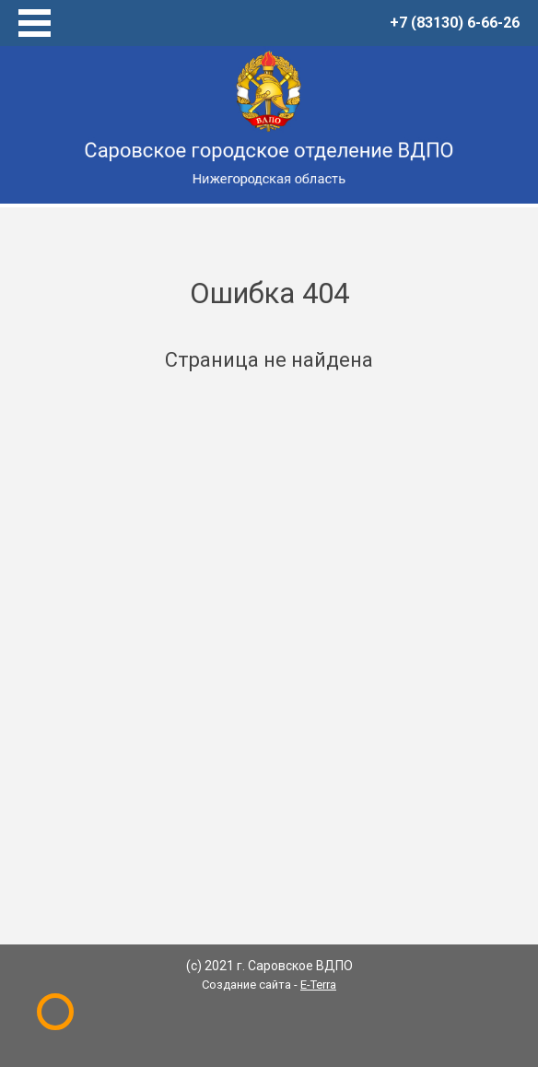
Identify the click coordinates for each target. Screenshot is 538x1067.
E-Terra (318, 984)
